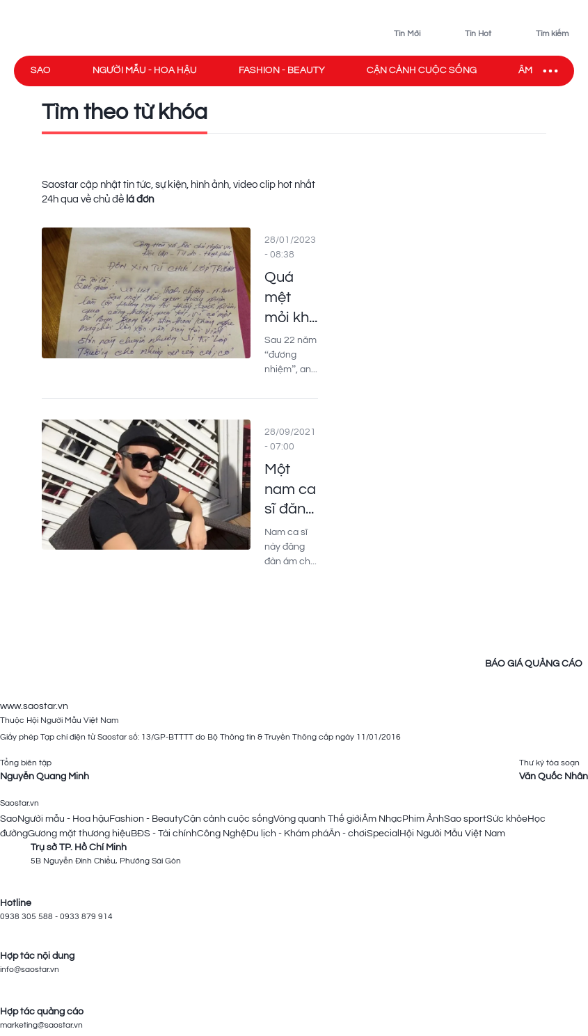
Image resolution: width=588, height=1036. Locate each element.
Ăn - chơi (347, 833)
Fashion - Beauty (282, 70)
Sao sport (465, 819)
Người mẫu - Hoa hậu (145, 70)
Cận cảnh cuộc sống (422, 70)
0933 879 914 (86, 916)
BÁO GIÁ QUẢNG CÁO (533, 664)
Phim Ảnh (423, 819)
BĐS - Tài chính (164, 833)
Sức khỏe (506, 819)
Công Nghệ (221, 833)
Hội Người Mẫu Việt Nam (452, 833)
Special (383, 833)
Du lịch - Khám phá (287, 833)
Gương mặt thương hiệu (79, 833)
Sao (41, 70)
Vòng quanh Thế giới (317, 819)
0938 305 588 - (30, 916)
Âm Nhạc (382, 819)
